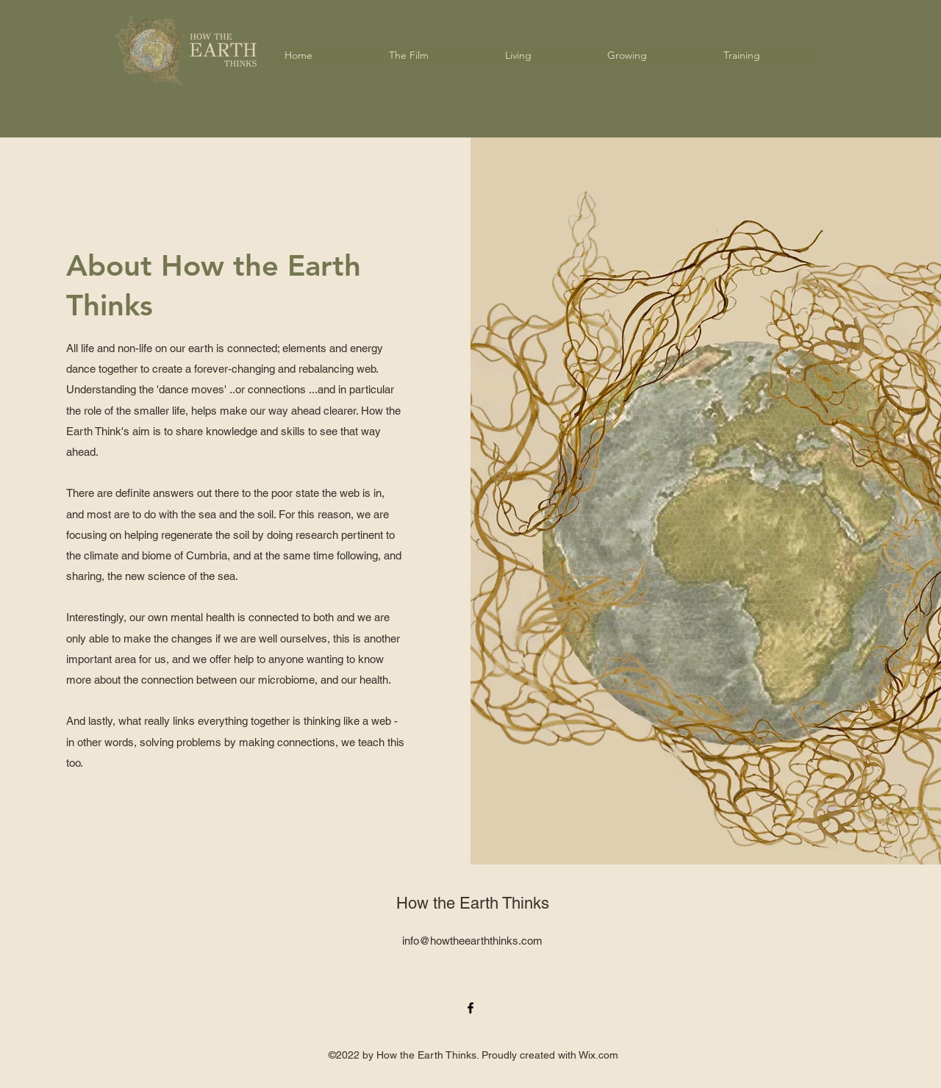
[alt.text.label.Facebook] (470, 1008)
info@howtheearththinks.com (472, 940)
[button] (436, 55)
